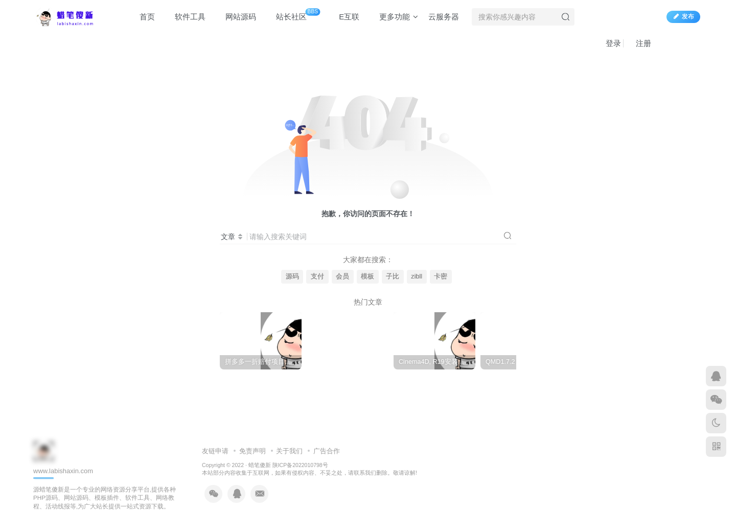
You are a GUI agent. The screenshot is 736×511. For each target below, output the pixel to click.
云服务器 (443, 17)
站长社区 (293, 15)
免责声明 (252, 451)
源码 (292, 276)
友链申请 (215, 451)
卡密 (440, 276)
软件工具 (185, 17)
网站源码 (236, 17)
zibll (416, 276)
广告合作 (326, 451)
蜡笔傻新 (259, 465)
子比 (392, 276)
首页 (142, 17)
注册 (638, 43)
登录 (608, 43)
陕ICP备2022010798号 (300, 465)
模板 (367, 276)
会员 (342, 276)
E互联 (344, 17)
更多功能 (394, 17)
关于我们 (289, 451)
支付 (317, 276)
